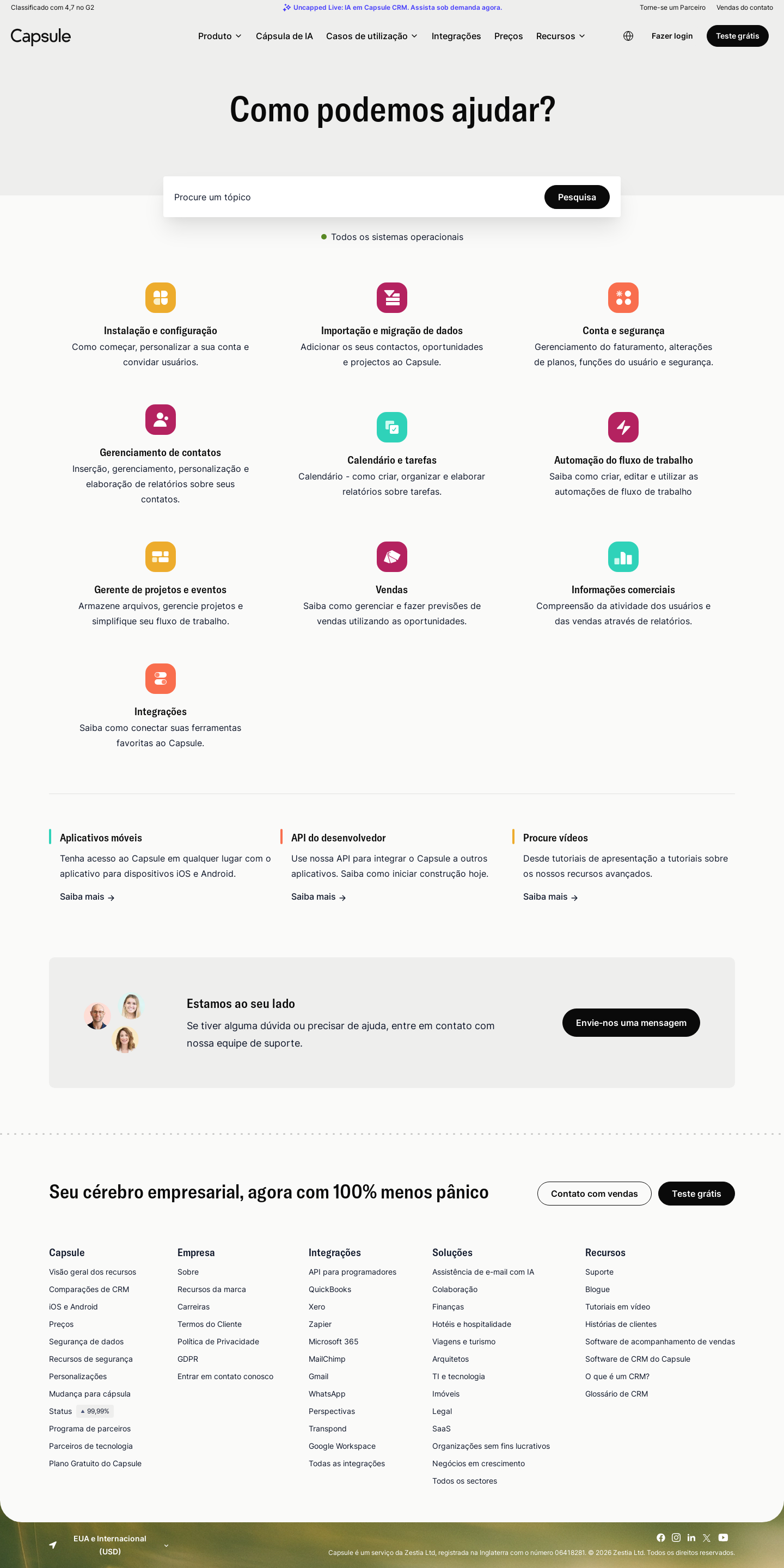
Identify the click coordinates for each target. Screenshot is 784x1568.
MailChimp (327, 1358)
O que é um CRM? (617, 1376)
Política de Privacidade (218, 1341)
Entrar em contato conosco (225, 1376)
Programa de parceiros (90, 1428)
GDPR (187, 1358)
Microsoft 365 (334, 1341)
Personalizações (78, 1376)
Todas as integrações (347, 1463)
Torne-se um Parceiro (673, 7)
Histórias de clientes (621, 1324)
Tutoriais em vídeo (617, 1306)
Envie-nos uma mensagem (631, 1022)
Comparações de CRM (89, 1289)
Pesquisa (577, 197)
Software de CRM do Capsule (637, 1358)
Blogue (597, 1289)
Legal (442, 1411)
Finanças (448, 1306)
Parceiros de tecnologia (91, 1445)
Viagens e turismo (463, 1341)
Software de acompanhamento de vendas (660, 1341)
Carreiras (193, 1306)
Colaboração (454, 1289)
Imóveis (446, 1393)
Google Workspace (342, 1445)
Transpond (328, 1428)
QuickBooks (330, 1289)
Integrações (456, 35)
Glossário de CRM (616, 1393)
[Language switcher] (628, 36)
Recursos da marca (211, 1289)
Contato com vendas (594, 1193)
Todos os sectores (464, 1480)
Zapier (320, 1324)
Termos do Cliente (209, 1324)
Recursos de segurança (91, 1358)
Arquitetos (450, 1358)
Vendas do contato (744, 7)
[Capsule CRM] (41, 36)
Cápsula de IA (284, 35)
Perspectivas (332, 1411)
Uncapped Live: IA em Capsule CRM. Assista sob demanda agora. (397, 7)
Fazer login (672, 35)
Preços (508, 35)
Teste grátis (737, 35)
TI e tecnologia (458, 1376)
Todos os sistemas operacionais (397, 236)
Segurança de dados (86, 1341)
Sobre (188, 1271)
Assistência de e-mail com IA (483, 1271)
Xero (317, 1306)
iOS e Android (73, 1306)
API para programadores (352, 1271)
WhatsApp (327, 1393)
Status (81, 1411)
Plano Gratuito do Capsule (95, 1463)
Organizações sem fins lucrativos (491, 1445)
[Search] (392, 196)
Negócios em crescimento (478, 1463)
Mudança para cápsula (90, 1393)
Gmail (318, 1376)
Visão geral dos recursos (92, 1271)
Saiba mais (82, 896)
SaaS (441, 1428)
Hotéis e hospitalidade (471, 1324)
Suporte (599, 1271)
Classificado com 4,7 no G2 (52, 7)
